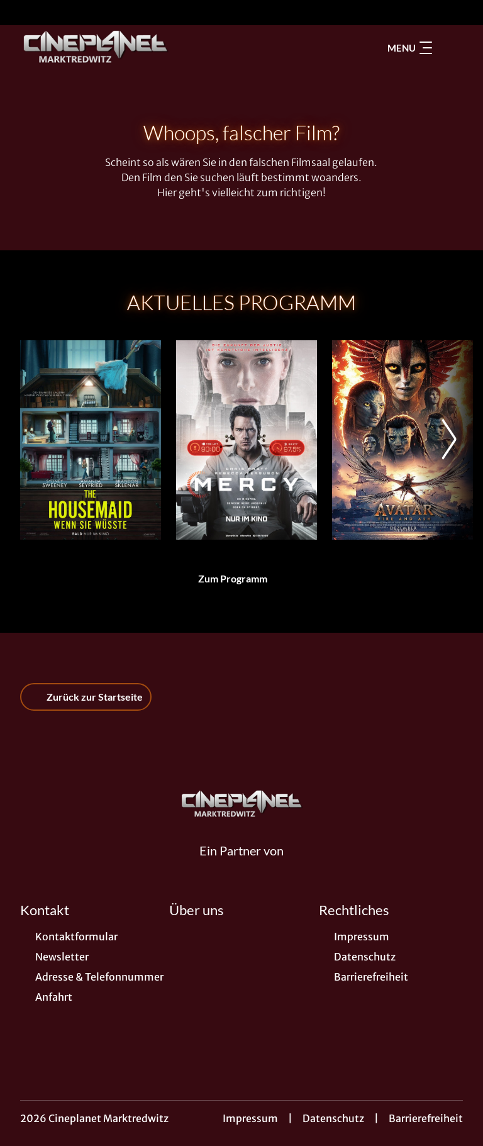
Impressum (250, 1118)
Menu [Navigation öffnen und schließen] (409, 48)
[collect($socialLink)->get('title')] (22, 12)
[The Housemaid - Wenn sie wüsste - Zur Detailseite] (90, 440)
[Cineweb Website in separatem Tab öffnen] (241, 865)
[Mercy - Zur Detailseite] (246, 440)
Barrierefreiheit (426, 1118)
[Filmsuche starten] (450, 47)
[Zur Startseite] (108, 47)
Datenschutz (333, 1118)
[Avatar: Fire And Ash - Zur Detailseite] (402, 440)
